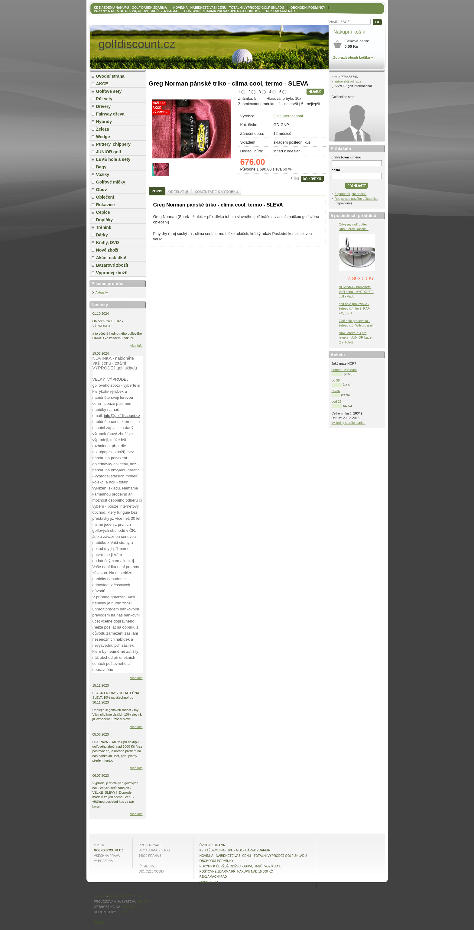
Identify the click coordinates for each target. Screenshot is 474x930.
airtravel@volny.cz (348, 81)
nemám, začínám (344, 370)
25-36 (336, 391)
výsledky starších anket (348, 422)
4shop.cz (124, 912)
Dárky (102, 235)
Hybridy (104, 121)
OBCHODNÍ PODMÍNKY (308, 7)
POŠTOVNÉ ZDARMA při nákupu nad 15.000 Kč (222, 11)
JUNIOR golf (108, 151)
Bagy (101, 166)
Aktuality (102, 292)
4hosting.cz (131, 907)
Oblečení (105, 197)
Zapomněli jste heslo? (351, 194)
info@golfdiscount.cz (122, 415)
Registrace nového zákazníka (356, 198)
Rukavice (105, 204)
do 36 (336, 380)
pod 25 (337, 401)
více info (136, 345)
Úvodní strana (110, 76)
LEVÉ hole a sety (113, 159)
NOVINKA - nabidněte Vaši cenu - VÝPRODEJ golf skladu (356, 291)
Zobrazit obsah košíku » (353, 57)
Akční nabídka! (111, 257)
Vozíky (102, 174)
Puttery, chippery (113, 144)
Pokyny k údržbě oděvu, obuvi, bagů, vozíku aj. (136, 11)
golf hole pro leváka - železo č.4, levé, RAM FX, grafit (355, 308)
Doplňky (104, 219)
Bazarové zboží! (112, 265)
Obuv (101, 189)
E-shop (100, 896)
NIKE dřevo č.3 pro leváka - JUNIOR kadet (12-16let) (355, 337)
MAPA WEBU (209, 882)
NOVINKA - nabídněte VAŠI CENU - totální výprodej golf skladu (228, 7)
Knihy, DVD (107, 242)
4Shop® (143, 901)
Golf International (288, 116)
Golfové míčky (110, 182)
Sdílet (99, 922)
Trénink (103, 227)
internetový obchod (127, 896)
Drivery (103, 106)
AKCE (102, 83)
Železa (102, 129)
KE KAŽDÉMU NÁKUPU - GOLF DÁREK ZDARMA (130, 7)
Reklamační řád (280, 11)
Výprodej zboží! (112, 272)
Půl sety (104, 98)
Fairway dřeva (110, 114)
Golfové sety (109, 91)
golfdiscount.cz (108, 850)
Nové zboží (107, 250)
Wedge (103, 136)
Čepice (103, 212)
